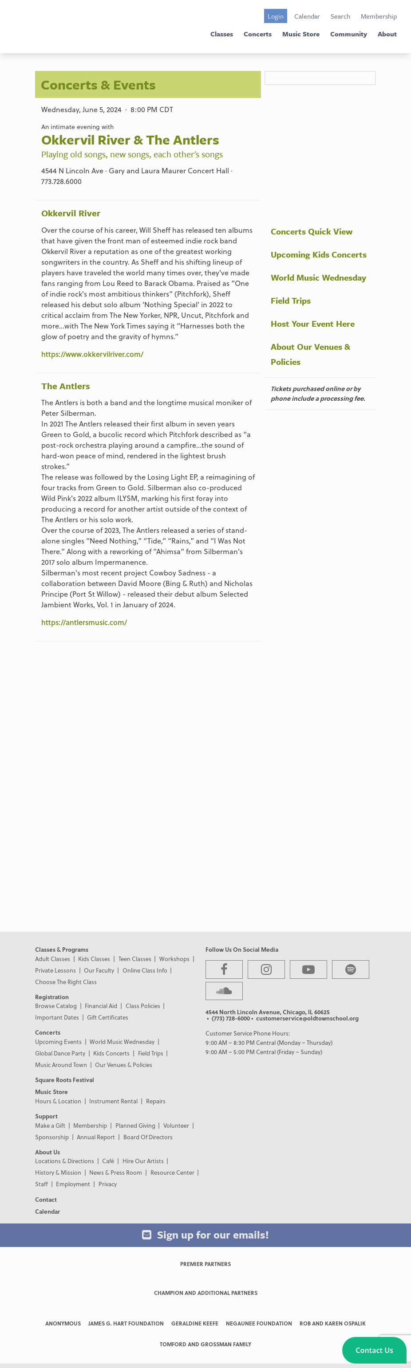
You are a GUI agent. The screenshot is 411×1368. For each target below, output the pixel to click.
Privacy (108, 1184)
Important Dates (57, 1017)
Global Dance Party (60, 1053)
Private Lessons (55, 970)
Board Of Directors (148, 1137)
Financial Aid (101, 1005)
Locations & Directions (64, 1161)
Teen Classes (135, 958)
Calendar (307, 16)
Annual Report (96, 1137)
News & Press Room (115, 1172)
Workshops (174, 958)
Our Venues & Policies (123, 1064)
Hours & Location (58, 1101)
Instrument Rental (113, 1101)
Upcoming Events (58, 1041)
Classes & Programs (61, 949)
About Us (47, 1152)
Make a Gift (50, 1125)
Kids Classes (94, 958)
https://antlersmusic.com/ (84, 622)
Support (46, 1116)
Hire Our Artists (143, 1161)
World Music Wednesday (318, 277)
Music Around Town (61, 1064)
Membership (379, 16)
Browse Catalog (56, 1005)
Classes (221, 34)
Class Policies (143, 1005)
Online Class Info (145, 970)
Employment (73, 1184)
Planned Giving (135, 1125)
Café (108, 1161)
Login (276, 16)
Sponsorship (52, 1137)
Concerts (258, 34)
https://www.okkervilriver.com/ (92, 354)
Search (340, 16)
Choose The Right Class (66, 981)
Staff (41, 1184)
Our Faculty (99, 970)
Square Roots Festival (64, 1079)
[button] (374, 1350)
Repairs (156, 1101)
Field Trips (291, 300)
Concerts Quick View (311, 231)
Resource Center (172, 1172)
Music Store (301, 34)
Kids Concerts (111, 1053)
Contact (46, 1199)
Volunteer (176, 1125)
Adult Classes (52, 958)
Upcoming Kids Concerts (319, 254)
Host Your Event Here (313, 323)
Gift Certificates (107, 1017)
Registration (52, 997)
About (387, 34)
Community (348, 34)
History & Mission (58, 1172)
